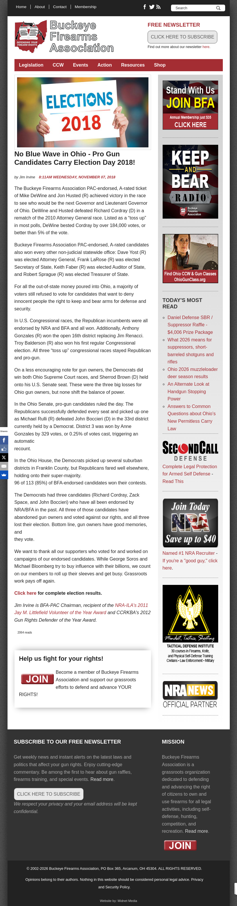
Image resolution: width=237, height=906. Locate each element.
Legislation (31, 65)
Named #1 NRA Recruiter (189, 553)
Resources (133, 65)
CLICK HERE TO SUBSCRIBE (182, 36)
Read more (102, 779)
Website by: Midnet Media (118, 901)
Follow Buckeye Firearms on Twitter (152, 7)
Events (80, 65)
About (40, 7)
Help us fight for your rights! (61, 658)
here (206, 47)
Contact (60, 7)
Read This (173, 481)
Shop (160, 65)
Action (105, 65)
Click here (25, 593)
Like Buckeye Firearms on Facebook (145, 7)
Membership (85, 7)
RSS (159, 7)
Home (21, 7)
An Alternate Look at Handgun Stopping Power (188, 391)
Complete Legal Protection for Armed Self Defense (190, 466)
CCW (58, 65)
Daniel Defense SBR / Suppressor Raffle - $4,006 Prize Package (190, 325)
